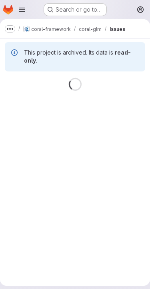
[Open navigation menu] (22, 9)
